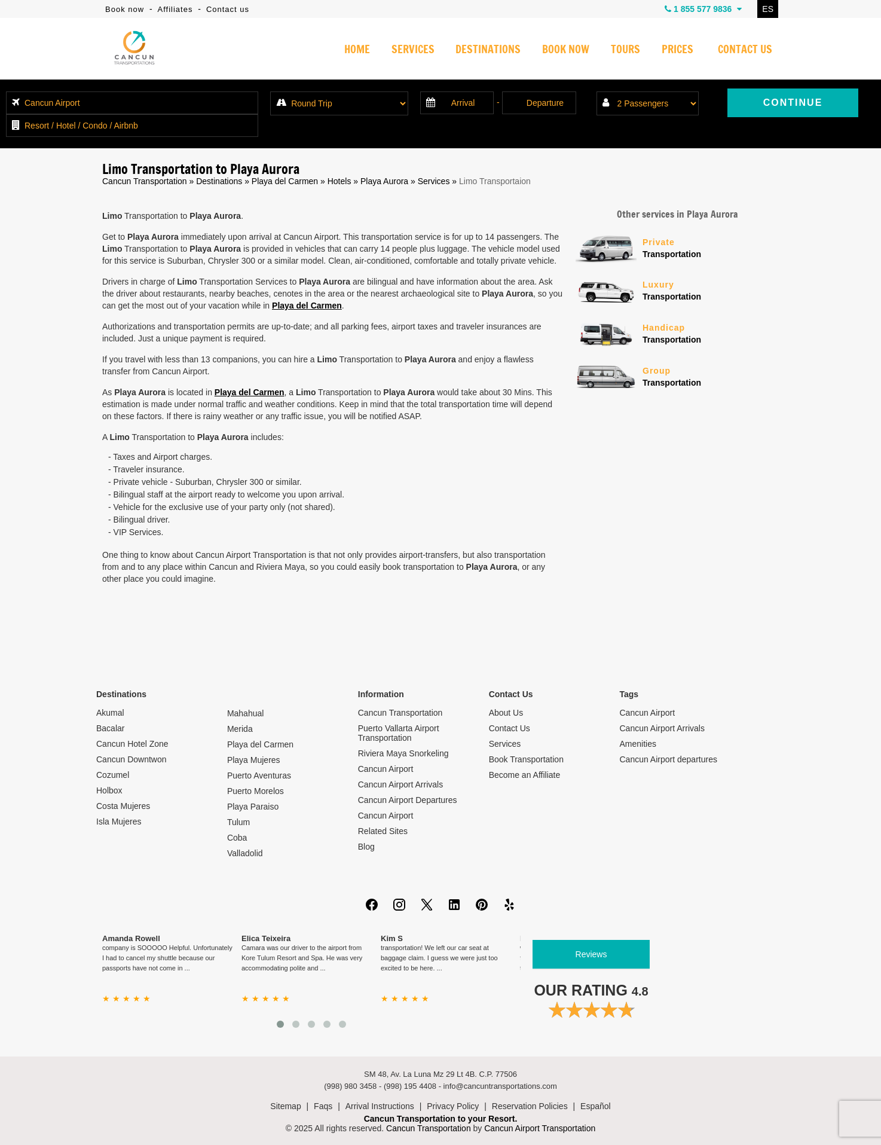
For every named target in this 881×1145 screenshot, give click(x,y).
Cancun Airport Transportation (539, 1128)
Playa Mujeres (253, 760)
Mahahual (245, 713)
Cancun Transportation (144, 181)
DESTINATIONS (488, 50)
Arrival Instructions (379, 1106)
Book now (124, 9)
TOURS (625, 50)
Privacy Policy (453, 1106)
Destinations (219, 181)
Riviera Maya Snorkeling (403, 753)
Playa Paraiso (253, 806)
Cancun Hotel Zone (132, 744)
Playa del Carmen (285, 181)
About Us (506, 712)
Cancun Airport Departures (407, 800)
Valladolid (245, 853)
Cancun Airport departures (668, 759)
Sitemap (285, 1106)
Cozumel (112, 775)
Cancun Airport (386, 769)
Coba (237, 837)
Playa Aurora (384, 181)
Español (595, 1106)
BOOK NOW (565, 50)
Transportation (711, 247)
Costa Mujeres (123, 806)
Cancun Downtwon (131, 759)
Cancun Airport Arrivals (400, 784)
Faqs (323, 1106)
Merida (240, 729)
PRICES (677, 50)
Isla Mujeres (118, 821)
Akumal (110, 712)
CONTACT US (745, 50)
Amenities (638, 744)
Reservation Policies (530, 1106)
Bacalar (110, 728)
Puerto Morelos (255, 791)
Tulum (238, 822)
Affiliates (175, 9)
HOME (357, 50)
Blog (366, 846)
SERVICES (413, 50)
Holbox (109, 790)
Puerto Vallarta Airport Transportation (398, 733)
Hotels (339, 181)
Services (434, 181)
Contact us (227, 9)
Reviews (591, 954)
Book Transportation (526, 759)
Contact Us (509, 728)
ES (767, 9)
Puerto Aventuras (259, 775)
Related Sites (383, 831)
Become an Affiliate (525, 775)
